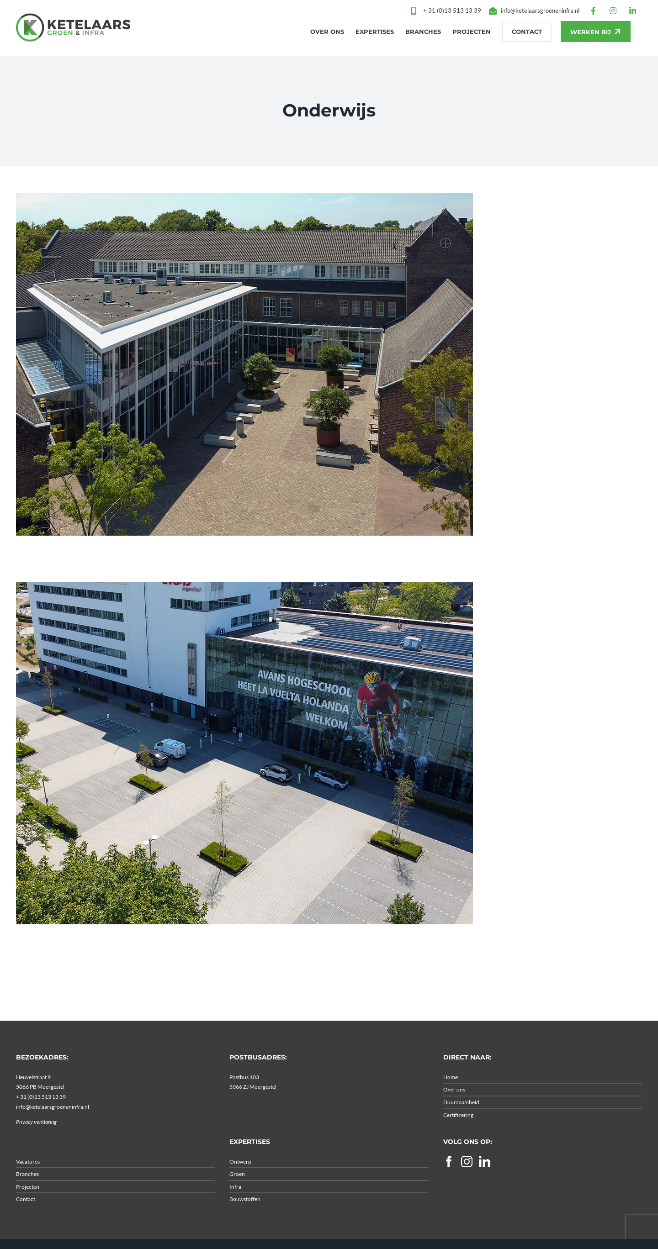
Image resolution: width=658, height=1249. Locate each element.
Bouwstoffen (244, 1217)
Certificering (458, 1133)
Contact (25, 1217)
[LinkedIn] (484, 1180)
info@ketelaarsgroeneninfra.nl (52, 1125)
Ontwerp (240, 1179)
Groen (237, 1192)
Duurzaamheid (461, 1120)
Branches (27, 1192)
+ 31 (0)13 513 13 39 (41, 1115)
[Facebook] (449, 1180)
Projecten (27, 1205)
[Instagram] (466, 1180)
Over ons (454, 1108)
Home (450, 1095)
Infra (235, 1205)
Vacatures (28, 1179)
